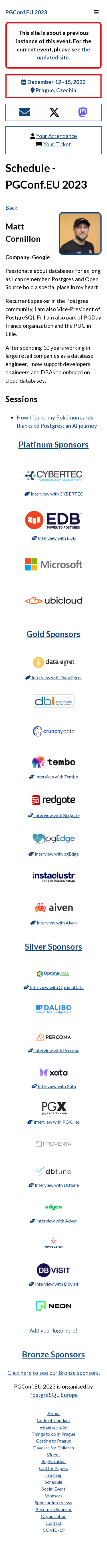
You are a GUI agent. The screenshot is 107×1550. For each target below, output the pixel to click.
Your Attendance (56, 136)
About (53, 1413)
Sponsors (53, 1495)
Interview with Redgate (54, 815)
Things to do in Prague (53, 1434)
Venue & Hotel (53, 1427)
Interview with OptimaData (53, 987)
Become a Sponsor (53, 1509)
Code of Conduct (53, 1420)
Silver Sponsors (53, 946)
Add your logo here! (53, 1330)
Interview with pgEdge (53, 853)
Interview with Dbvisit (53, 1284)
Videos (53, 1454)
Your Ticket (57, 144)
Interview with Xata (53, 1086)
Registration (53, 1461)
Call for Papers (53, 1468)
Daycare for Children (53, 1447)
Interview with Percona (53, 1050)
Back (11, 207)
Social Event (53, 1488)
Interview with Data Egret (53, 677)
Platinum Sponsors (54, 444)
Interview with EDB (53, 538)
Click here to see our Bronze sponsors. (53, 1372)
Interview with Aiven (53, 922)
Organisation (53, 1516)
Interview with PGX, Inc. (53, 1121)
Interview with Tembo (53, 776)
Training (53, 1475)
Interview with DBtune (53, 1185)
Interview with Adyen (54, 1220)
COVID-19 (53, 1530)
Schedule (53, 1482)
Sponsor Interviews (53, 1502)
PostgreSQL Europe (53, 1394)
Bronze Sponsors (53, 1354)
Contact (54, 1523)
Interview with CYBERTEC (53, 493)
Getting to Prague (53, 1440)
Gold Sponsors (53, 634)
